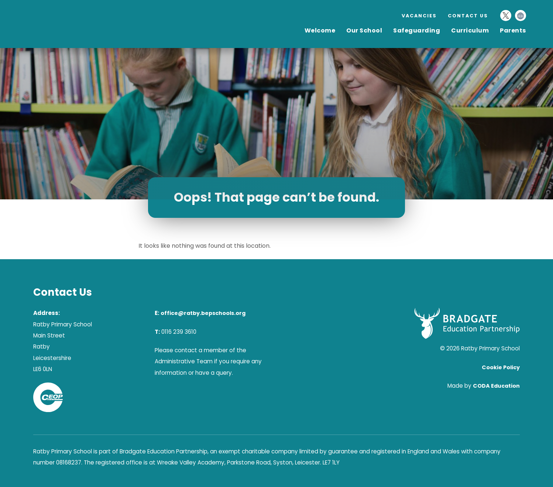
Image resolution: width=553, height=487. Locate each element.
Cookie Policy (501, 367)
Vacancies (419, 16)
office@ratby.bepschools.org (203, 313)
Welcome (320, 30)
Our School (364, 30)
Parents (513, 30)
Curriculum (470, 30)
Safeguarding (416, 30)
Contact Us (468, 16)
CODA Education (496, 386)
